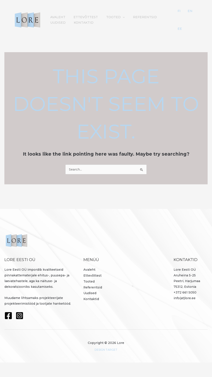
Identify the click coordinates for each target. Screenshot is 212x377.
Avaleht (57, 20)
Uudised (165, 20)
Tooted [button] (111, 20)
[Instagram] (19, 330)
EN (192, 14)
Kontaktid (59, 33)
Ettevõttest (83, 20)
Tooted (89, 295)
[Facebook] (8, 330)
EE (187, 39)
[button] (118, 20)
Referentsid (139, 20)
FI (186, 14)
